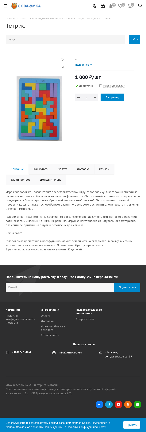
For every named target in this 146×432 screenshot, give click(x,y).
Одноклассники (128, 404)
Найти (134, 39)
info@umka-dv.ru (70, 352)
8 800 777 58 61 (21, 352)
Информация (50, 309)
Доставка (47, 321)
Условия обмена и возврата (53, 328)
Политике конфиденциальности (86, 427)
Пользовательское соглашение (89, 311)
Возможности (50, 335)
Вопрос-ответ (85, 319)
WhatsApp (137, 404)
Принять (131, 424)
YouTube (118, 404)
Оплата (45, 316)
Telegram (109, 404)
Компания (13, 309)
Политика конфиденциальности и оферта (20, 319)
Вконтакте (99, 404)
